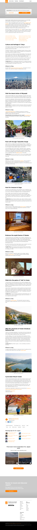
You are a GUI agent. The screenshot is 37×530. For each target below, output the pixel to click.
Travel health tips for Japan (25, 433)
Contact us (21, 506)
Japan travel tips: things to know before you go (12, 433)
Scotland (27, 509)
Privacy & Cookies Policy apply (17, 523)
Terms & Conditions (11, 523)
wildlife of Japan (19, 152)
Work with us (21, 508)
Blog (20, 509)
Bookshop (21, 505)
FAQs (20, 507)
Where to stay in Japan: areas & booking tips (13, 436)
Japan (27, 425)
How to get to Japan (11, 438)
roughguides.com (7, 16)
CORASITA (22, 160)
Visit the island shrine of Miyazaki (10, 37)
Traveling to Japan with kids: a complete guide (26, 436)
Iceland (27, 507)
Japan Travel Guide (18, 468)
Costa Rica (27, 508)
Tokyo (20, 29)
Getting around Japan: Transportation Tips (11, 441)
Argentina (27, 510)
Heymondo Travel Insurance (26, 438)
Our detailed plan (28, 115)
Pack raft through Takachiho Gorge (11, 38)
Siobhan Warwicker (15, 418)
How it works (21, 514)
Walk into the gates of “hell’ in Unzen (25, 37)
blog (11, 16)
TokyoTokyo (13, 390)
